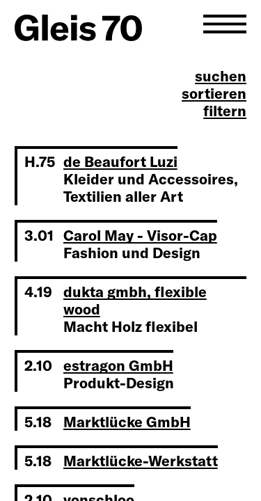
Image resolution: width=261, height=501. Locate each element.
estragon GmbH (118, 365)
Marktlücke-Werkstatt (140, 461)
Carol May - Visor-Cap (140, 235)
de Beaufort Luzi (120, 161)
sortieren (214, 93)
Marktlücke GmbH (127, 422)
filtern (224, 111)
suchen (220, 76)
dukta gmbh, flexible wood (135, 300)
